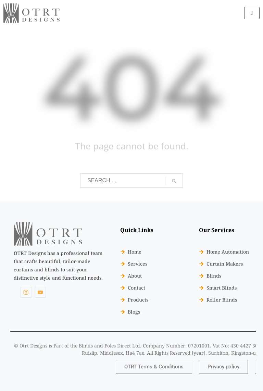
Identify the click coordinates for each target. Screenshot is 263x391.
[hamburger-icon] (252, 13)
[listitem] (58, 265)
